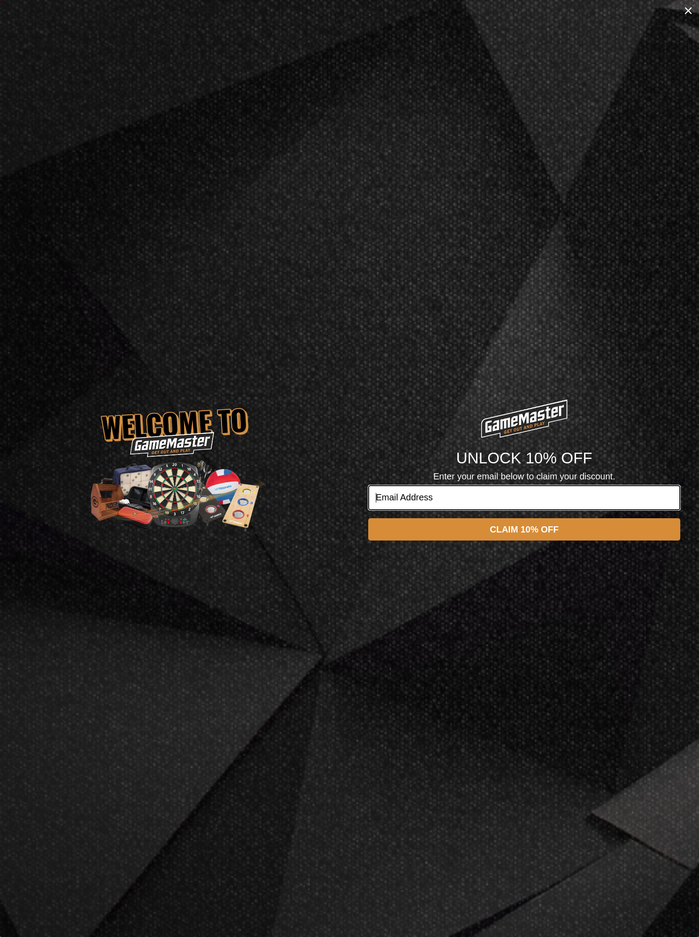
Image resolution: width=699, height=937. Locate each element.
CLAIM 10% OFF (524, 529)
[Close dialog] (688, 11)
